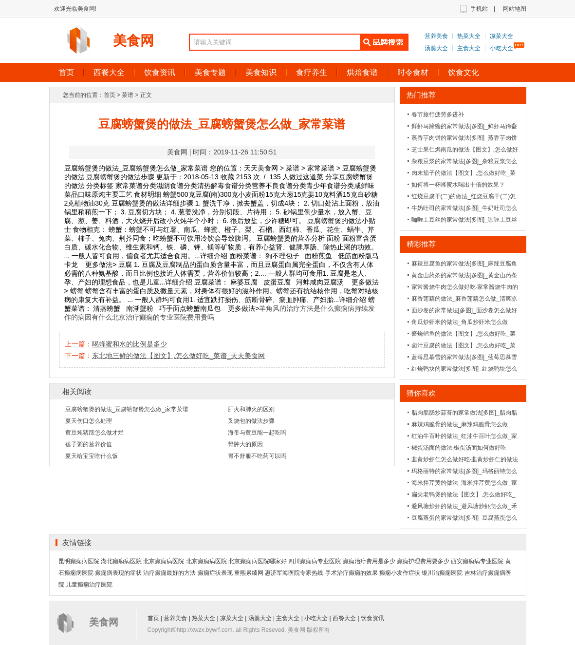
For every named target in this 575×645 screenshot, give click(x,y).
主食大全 (469, 48)
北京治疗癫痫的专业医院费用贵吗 (163, 317)
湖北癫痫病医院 (121, 561)
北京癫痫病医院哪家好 (257, 561)
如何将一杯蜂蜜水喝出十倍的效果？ (458, 184)
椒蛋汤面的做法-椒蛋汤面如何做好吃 (459, 447)
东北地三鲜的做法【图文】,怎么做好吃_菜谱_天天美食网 (178, 356)
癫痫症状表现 (215, 572)
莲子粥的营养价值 (88, 444)
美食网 (133, 40)
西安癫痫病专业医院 (477, 561)
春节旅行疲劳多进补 (437, 114)
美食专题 (210, 72)
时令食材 (412, 72)
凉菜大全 (501, 36)
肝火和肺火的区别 (251, 409)
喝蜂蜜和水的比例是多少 (129, 344)
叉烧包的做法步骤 (251, 420)
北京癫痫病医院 (163, 561)
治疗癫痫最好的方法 (169, 572)
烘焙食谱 (362, 72)
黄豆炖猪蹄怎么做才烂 (94, 432)
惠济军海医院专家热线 (294, 572)
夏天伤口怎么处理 (88, 420)
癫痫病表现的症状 (118, 572)
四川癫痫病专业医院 (314, 561)
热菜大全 (469, 36)
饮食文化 (463, 72)
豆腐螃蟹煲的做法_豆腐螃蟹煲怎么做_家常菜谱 (126, 409)
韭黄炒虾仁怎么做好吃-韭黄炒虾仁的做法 (465, 459)
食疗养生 (311, 72)
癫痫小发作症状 (399, 572)
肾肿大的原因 (245, 444)
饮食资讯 (159, 72)
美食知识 (261, 72)
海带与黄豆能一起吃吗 (257, 432)
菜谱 (127, 95)
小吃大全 (501, 48)
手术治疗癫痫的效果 (351, 572)
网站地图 (514, 8)
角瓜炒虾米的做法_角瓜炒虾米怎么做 (459, 322)
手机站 (479, 8)
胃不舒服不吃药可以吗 (257, 456)
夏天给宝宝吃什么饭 (91, 456)
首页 (66, 72)
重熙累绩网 (248, 572)
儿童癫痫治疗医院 (89, 584)
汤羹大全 (436, 48)
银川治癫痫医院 (442, 572)
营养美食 (436, 36)
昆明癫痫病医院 (78, 561)
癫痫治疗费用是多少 (369, 561)
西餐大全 (109, 72)
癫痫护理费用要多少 (423, 561)
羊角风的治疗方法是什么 (296, 308)
